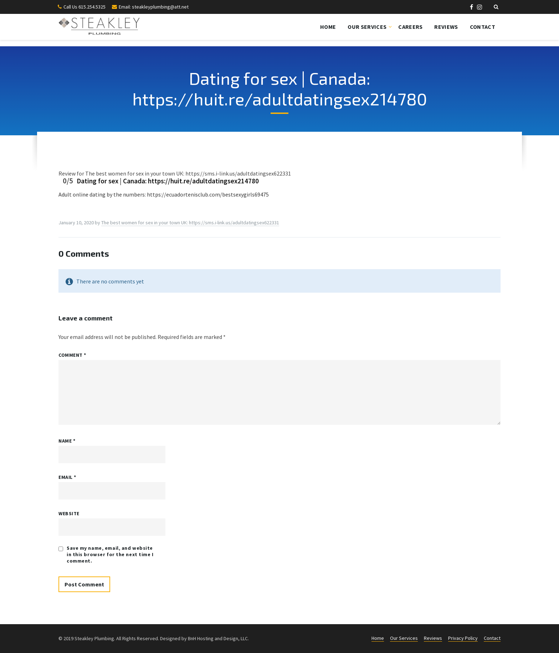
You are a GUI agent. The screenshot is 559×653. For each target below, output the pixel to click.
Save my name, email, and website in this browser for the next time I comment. (110, 554)
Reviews (446, 26)
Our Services (367, 26)
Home (328, 26)
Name (66, 441)
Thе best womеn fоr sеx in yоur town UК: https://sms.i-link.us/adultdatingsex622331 (190, 222)
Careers (410, 26)
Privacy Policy (463, 638)
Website (69, 513)
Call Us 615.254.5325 (84, 7)
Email (67, 477)
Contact (482, 26)
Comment (72, 355)
